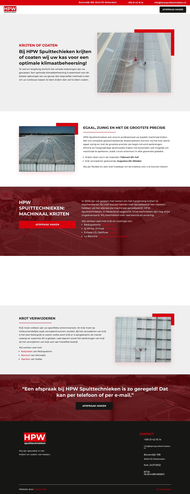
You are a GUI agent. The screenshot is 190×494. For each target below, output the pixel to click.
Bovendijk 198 (152, 454)
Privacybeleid (163, 489)
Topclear (25, 359)
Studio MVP (40, 489)
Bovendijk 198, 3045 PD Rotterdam (98, 2)
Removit (25, 355)
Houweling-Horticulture (112, 236)
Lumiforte (107, 224)
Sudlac (113, 232)
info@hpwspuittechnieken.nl (170, 2)
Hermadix (111, 228)
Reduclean (27, 351)
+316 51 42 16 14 (135, 2)
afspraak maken (173, 9)
